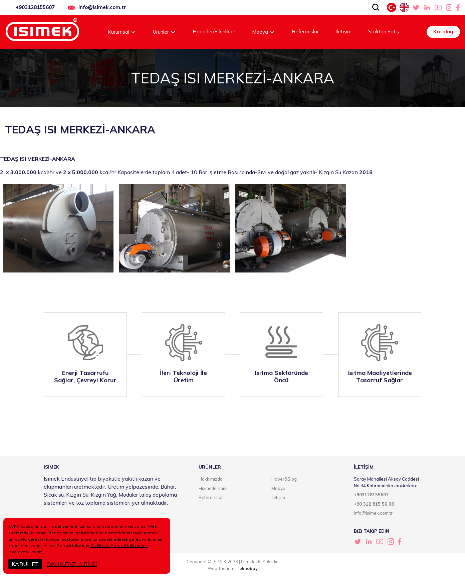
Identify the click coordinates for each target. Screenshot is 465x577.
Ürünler (164, 32)
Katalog (443, 31)
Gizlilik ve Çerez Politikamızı (119, 545)
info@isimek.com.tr (102, 7)
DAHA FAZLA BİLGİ (72, 564)
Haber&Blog (284, 479)
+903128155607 (35, 7)
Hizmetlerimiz (212, 488)
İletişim (343, 31)
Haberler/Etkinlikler (214, 31)
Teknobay (247, 568)
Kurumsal (122, 32)
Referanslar (305, 31)
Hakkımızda (211, 479)
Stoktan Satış (383, 31)
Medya (263, 32)
